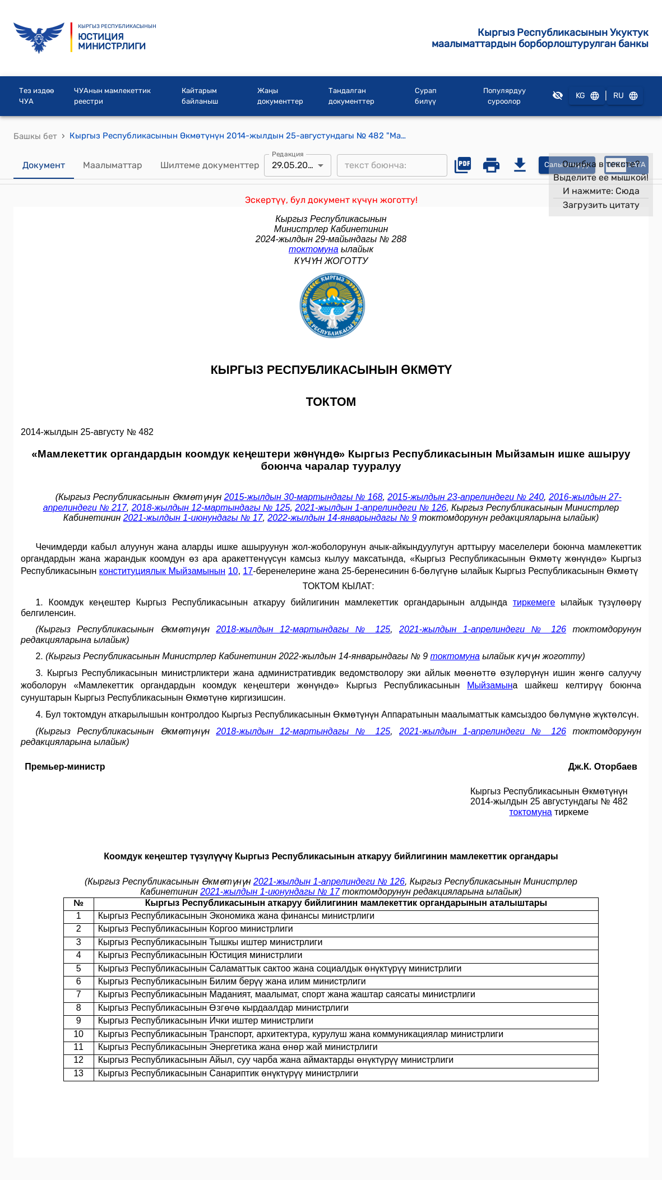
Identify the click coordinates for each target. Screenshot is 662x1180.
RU (625, 96)
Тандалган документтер (351, 96)
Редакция (288, 154)
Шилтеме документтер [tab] (209, 165)
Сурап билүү (426, 96)
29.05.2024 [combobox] (295, 165)
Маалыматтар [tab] (112, 165)
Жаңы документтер (280, 96)
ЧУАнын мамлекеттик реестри (112, 96)
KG (587, 96)
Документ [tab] (43, 165)
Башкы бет (35, 136)
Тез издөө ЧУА (36, 96)
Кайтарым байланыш (200, 96)
